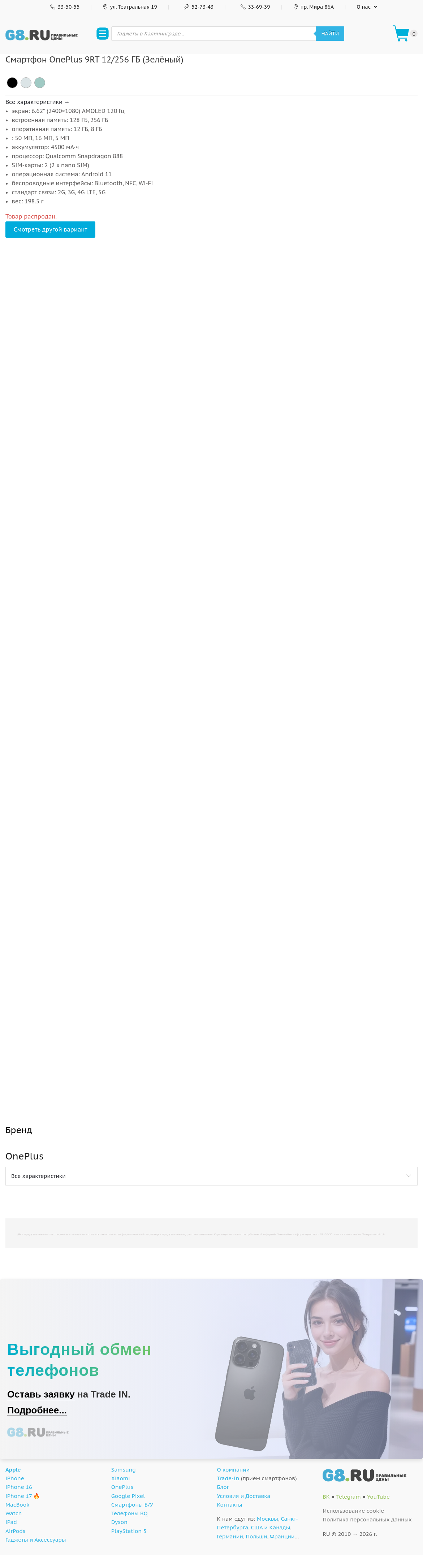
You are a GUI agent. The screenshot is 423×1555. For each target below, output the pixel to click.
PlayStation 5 (129, 1531)
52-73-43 (197, 7)
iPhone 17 (18, 1496)
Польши (256, 1536)
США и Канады (270, 1527)
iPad (11, 1522)
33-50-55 (63, 7)
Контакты (229, 1504)
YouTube (378, 1496)
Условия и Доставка (244, 1496)
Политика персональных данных (367, 1519)
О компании (233, 1469)
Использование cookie (353, 1510)
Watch (13, 1513)
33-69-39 (254, 7)
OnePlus (122, 1486)
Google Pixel (128, 1496)
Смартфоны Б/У (132, 1504)
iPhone (14, 1478)
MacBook (17, 1504)
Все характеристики (38, 1175)
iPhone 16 (18, 1486)
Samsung (123, 1469)
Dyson (119, 1522)
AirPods (15, 1531)
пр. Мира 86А (313, 7)
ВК (326, 1496)
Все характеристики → (37, 101)
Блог (223, 1486)
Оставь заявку (41, 1394)
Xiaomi (120, 1478)
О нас (364, 7)
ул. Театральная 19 (130, 7)
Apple (13, 1469)
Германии (230, 1536)
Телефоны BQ (129, 1513)
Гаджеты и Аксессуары (35, 1539)
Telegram (348, 1496)
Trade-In (228, 1478)
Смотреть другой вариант (50, 229)
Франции (282, 1536)
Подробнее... (37, 1410)
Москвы (267, 1518)
